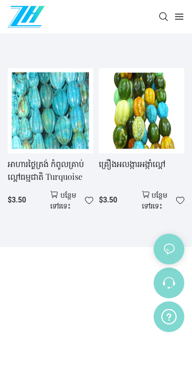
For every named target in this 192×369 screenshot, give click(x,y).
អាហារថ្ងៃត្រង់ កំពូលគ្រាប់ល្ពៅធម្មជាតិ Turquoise (46, 170)
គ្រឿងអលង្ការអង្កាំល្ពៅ (132, 163)
